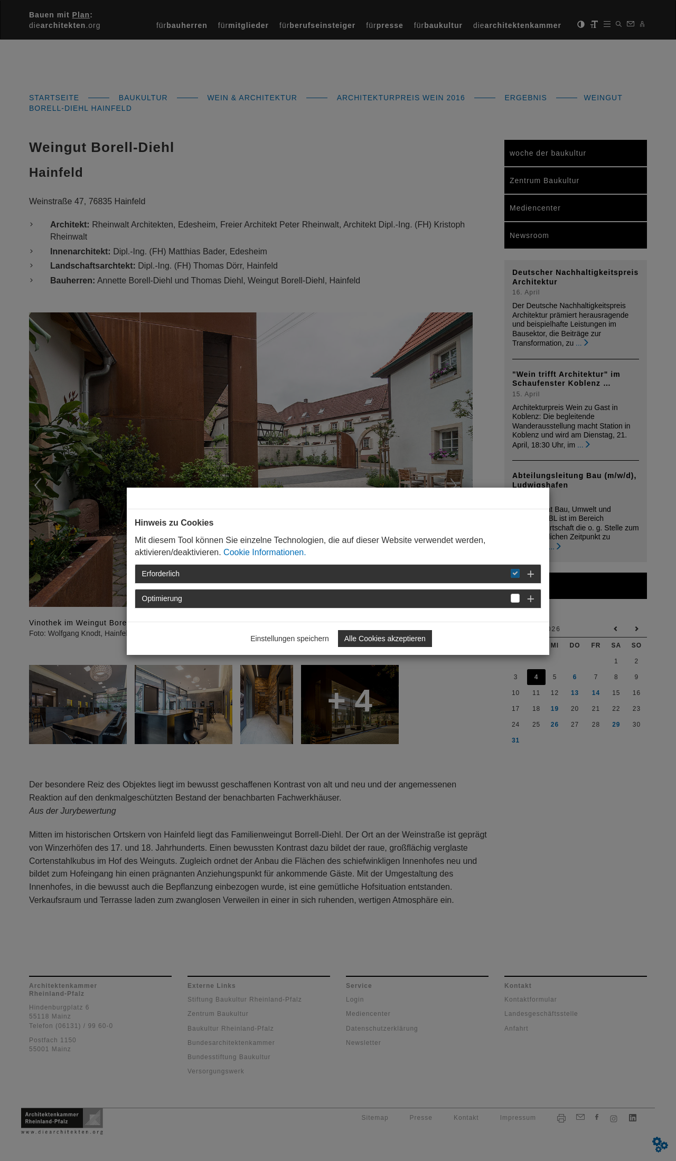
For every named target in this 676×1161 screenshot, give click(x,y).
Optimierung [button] (162, 598)
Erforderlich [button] (161, 573)
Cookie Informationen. (264, 552)
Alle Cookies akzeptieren (385, 638)
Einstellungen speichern (289, 638)
